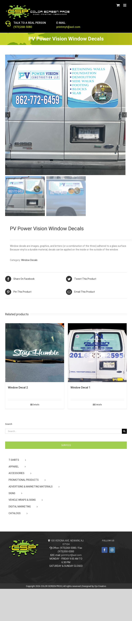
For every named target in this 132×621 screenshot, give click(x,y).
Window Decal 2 (18, 387)
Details (36, 404)
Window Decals (29, 260)
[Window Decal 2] (34, 352)
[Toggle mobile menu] (125, 5)
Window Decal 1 (80, 387)
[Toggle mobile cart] (118, 5)
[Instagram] (112, 550)
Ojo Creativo (100, 586)
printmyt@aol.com (71, 555)
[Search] (124, 431)
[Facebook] (104, 550)
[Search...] (63, 431)
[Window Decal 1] (97, 352)
